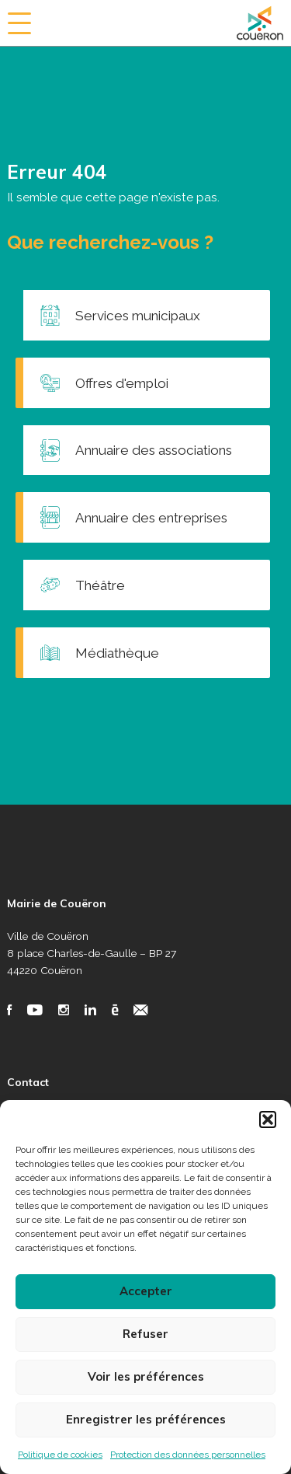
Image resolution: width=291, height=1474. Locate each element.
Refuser (145, 1333)
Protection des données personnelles (187, 1454)
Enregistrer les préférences (146, 1419)
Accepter (146, 1291)
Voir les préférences (146, 1376)
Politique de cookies (60, 1454)
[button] (267, 1119)
